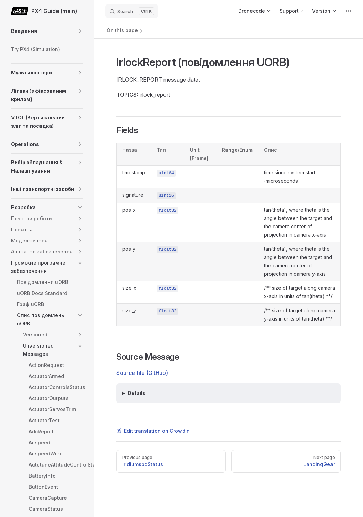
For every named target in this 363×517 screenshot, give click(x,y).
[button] (80, 31)
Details (136, 393)
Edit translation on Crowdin (153, 431)
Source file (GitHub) (142, 372)
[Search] (131, 11)
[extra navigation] (348, 11)
